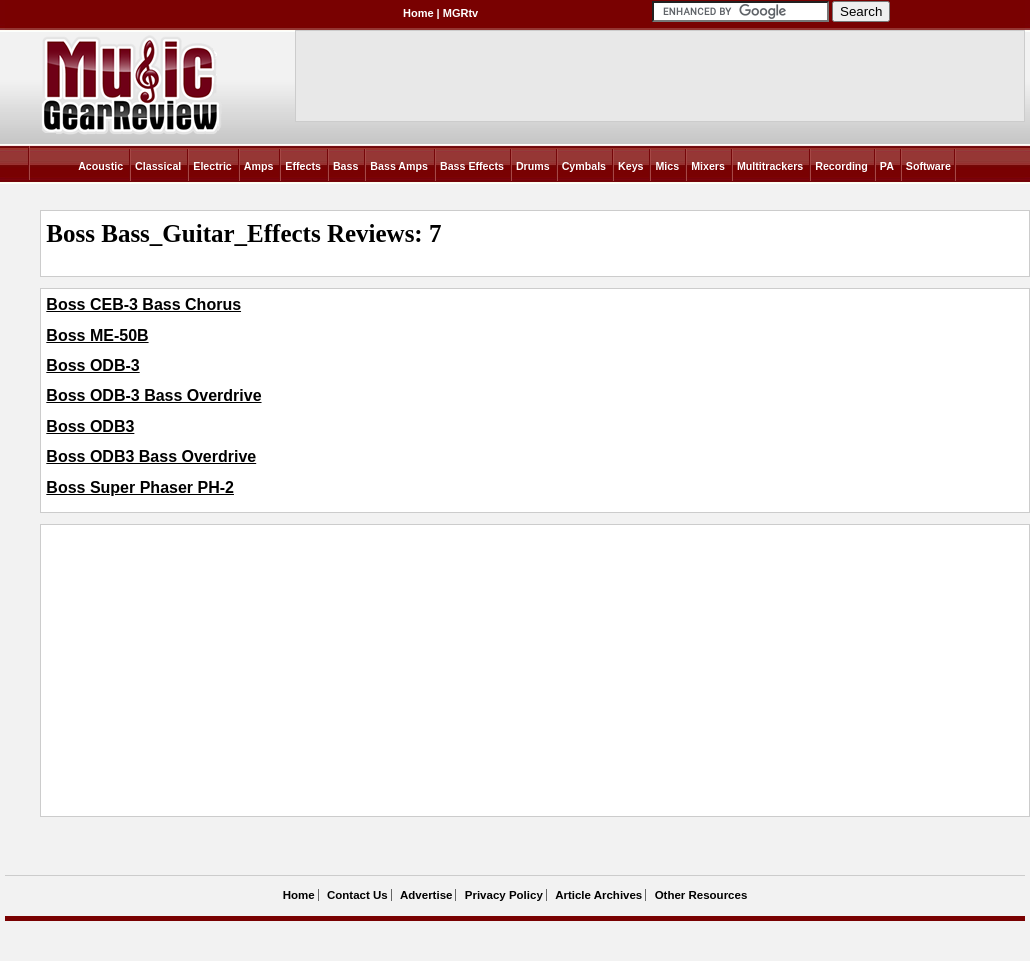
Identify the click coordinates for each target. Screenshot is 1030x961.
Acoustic (100, 166)
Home (418, 13)
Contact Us (357, 895)
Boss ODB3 (90, 426)
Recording (841, 166)
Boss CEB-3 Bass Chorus (143, 304)
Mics (667, 166)
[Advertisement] (351, 670)
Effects (303, 166)
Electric (212, 166)
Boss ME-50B (97, 335)
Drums (533, 166)
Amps (259, 166)
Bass (345, 166)
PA (887, 166)
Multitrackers (770, 166)
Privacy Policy (504, 895)
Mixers (708, 166)
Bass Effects (472, 166)
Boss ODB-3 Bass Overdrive (153, 395)
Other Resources (701, 895)
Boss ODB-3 (92, 365)
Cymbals (584, 166)
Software (928, 166)
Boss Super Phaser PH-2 (140, 487)
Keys (630, 166)
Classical (158, 166)
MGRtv (460, 13)
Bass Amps (399, 166)
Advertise (426, 895)
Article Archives (598, 895)
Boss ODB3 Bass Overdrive (151, 456)
